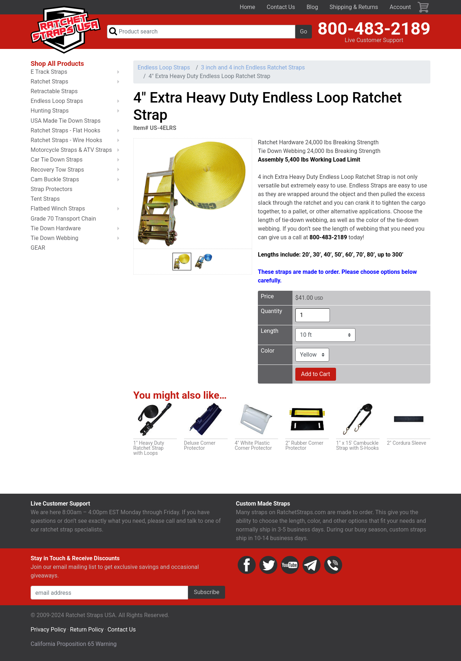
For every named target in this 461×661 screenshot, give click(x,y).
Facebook (247, 566)
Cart (423, 7)
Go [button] (303, 31)
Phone (333, 566)
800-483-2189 (374, 29)
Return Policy (86, 630)
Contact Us (281, 7)
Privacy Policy (48, 630)
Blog (312, 7)
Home (247, 7)
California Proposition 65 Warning (74, 645)
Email (311, 566)
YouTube (290, 566)
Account (400, 7)
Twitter (268, 566)
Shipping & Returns (354, 7)
